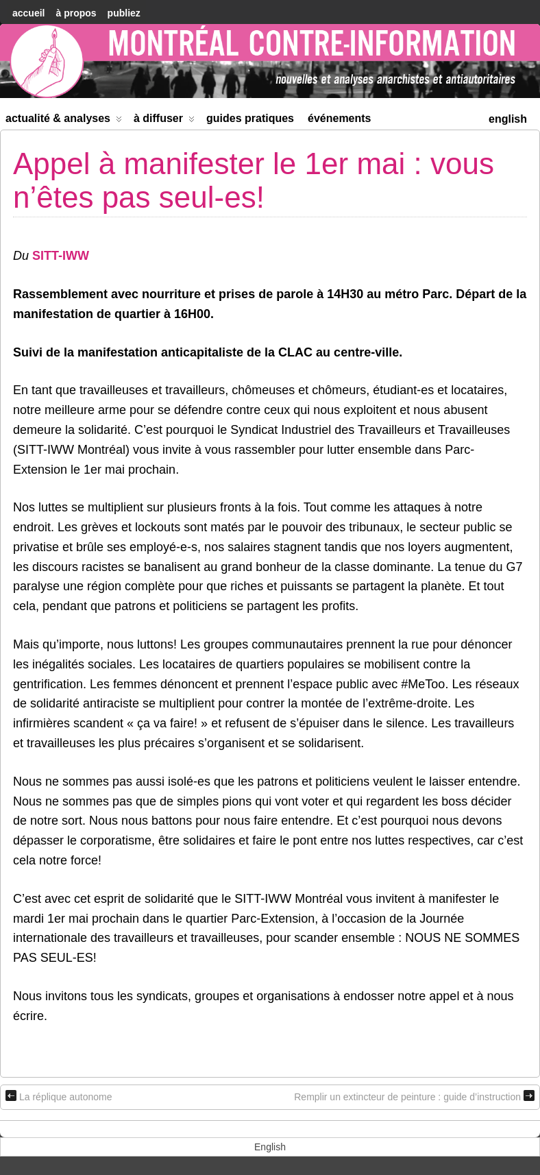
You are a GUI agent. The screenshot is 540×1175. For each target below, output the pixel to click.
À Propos (76, 13)
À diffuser (164, 121)
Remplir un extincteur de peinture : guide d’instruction (414, 1096)
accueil (28, 13)
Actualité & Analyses (63, 121)
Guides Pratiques (250, 118)
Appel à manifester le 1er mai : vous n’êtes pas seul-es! (253, 180)
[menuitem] (507, 118)
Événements (339, 118)
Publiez (124, 13)
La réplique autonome (58, 1096)
